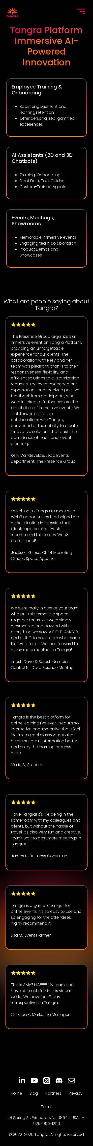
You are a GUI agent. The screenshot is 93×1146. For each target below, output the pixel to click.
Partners (53, 1093)
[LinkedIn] (22, 1081)
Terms (46, 1107)
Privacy (76, 1093)
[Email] (71, 1081)
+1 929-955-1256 (59, 1120)
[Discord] (59, 1081)
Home (16, 1093)
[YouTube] (34, 1081)
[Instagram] (47, 1081)
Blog (34, 1093)
